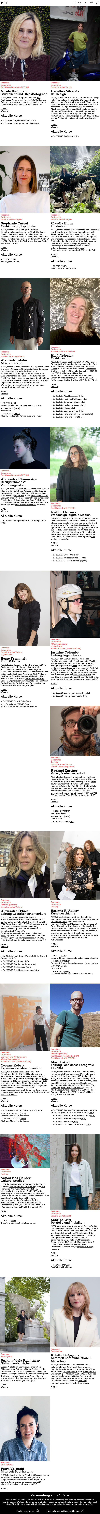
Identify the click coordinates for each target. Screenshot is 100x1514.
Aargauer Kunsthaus (63, 933)
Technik (54, 762)
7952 (63, 266)
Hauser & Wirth (70, 1372)
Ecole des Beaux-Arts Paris (19, 674)
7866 (23, 1114)
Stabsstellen (56, 1351)
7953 (13, 260)
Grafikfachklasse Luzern (62, 250)
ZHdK (92, 100)
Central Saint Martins (34, 679)
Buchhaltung (6, 1465)
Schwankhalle (17, 1194)
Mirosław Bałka (91, 105)
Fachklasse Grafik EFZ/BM (63, 352)
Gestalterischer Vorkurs (61, 88)
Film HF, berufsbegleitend (12, 357)
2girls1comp (40, 500)
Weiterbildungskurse (10, 1059)
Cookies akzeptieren (26, 1511)
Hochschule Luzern (29, 235)
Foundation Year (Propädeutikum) (66, 649)
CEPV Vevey (78, 1088)
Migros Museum (66, 1374)
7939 (67, 1265)
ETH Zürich (85, 1086)
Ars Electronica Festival (25, 505)
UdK (43, 1187)
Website (4, 111)
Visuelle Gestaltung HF (11, 220)
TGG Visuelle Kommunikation (78, 1242)
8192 (67, 817)
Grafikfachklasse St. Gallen (76, 235)
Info (33, 121)
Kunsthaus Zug (89, 1372)
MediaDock (19, 496)
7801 (27, 705)
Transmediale (40, 503)
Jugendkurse (6, 655)
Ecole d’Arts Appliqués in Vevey (75, 1079)
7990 (67, 972)
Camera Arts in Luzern (26, 489)
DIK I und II (79, 378)
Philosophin (6, 1369)
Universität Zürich (59, 922)
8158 (67, 961)
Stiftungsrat (6, 1357)
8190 (17, 414)
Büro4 (45, 1079)
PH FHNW (25, 924)
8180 (63, 956)
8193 (67, 811)
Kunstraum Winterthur (61, 786)
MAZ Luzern (66, 1088)
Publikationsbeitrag (10, 1203)
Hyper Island (73, 532)
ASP (80, 107)
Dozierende (6, 85)
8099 (13, 1221)
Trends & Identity (75, 100)
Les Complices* (24, 1200)
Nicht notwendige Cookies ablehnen (63, 1511)
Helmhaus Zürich (88, 926)
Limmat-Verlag (25, 1378)
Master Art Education (67, 664)
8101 (63, 966)
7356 (23, 1119)
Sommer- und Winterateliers (14, 1057)
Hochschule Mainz (80, 1383)
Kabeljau (66, 241)
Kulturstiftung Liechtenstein (17, 677)
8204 (13, 403)
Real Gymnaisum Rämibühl (67, 677)
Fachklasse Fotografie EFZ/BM (15, 88)
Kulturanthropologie (79, 1379)
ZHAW (36, 239)
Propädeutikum (58, 661)
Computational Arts (19, 491)
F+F (4, 3)
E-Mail (4, 109)
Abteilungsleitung (59, 644)
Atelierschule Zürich (82, 675)
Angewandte (16, 1189)
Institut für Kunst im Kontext (22, 1187)
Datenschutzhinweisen (68, 1502)
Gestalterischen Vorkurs (82, 118)
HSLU (3, 670)
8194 (17, 409)
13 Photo (63, 1092)
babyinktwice (67, 1245)
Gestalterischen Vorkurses (24, 940)
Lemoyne (66, 1376)
